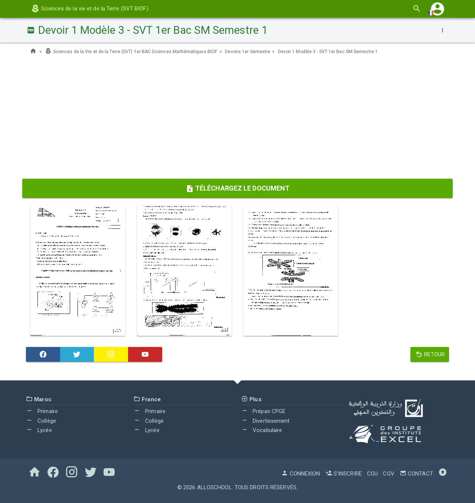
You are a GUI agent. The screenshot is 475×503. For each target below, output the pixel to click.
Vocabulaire (261, 430)
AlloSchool (214, 487)
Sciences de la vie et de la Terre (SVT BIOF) (89, 8)
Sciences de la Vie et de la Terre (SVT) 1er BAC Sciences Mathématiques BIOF (141, 51)
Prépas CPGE (263, 411)
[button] (437, 8)
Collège (41, 421)
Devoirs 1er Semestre (271, 51)
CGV (388, 473)
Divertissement (265, 421)
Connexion (300, 473)
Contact (416, 473)
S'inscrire (343, 473)
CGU (372, 473)
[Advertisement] (237, 119)
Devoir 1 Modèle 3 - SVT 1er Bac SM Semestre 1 (361, 51)
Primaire (42, 411)
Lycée (39, 430)
